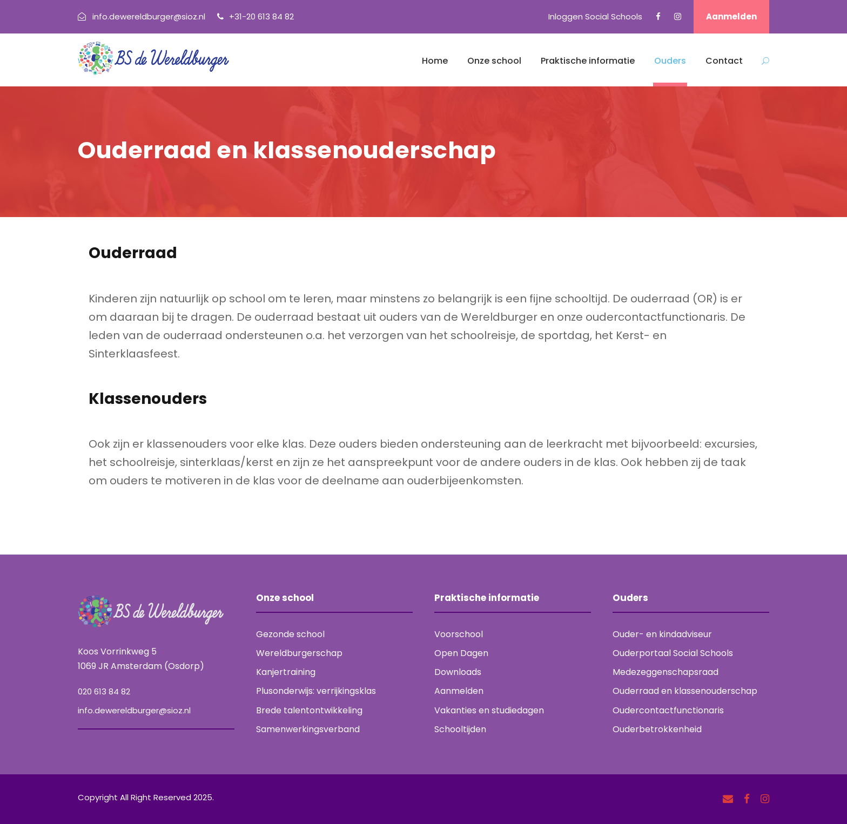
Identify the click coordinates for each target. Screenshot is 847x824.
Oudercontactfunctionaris (668, 710)
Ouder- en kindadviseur (662, 634)
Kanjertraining (285, 672)
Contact (724, 61)
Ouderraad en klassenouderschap (685, 691)
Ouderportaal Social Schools (673, 653)
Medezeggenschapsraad (665, 672)
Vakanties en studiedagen (489, 710)
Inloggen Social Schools (595, 16)
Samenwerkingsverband (308, 729)
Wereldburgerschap (299, 653)
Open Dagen (461, 653)
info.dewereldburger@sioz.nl (134, 710)
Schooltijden (460, 729)
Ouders (670, 61)
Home (435, 61)
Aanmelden (731, 16)
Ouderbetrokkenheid (657, 729)
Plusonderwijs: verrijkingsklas (316, 691)
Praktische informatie (588, 61)
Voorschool (458, 634)
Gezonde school (290, 634)
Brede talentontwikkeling (309, 710)
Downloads (457, 672)
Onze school (494, 61)
